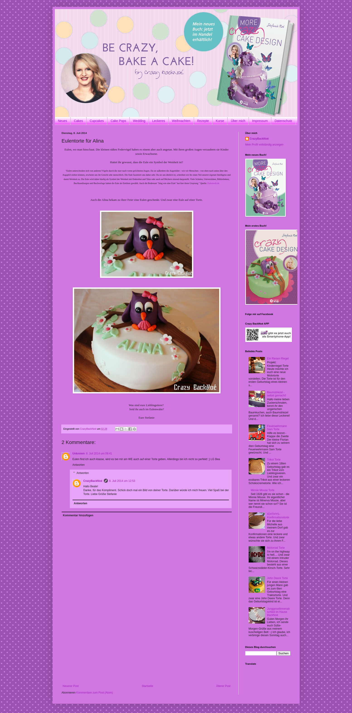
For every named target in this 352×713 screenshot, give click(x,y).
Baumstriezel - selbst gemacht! (276, 394)
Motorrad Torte (276, 547)
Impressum (260, 121)
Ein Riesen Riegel (278, 358)
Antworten (79, 464)
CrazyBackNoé (92, 481)
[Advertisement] (147, 650)
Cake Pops (118, 121)
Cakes (78, 121)
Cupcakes (97, 121)
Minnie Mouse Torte (262, 490)
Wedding (139, 121)
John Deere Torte (277, 578)
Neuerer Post (71, 686)
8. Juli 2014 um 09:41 (99, 453)
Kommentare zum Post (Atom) (94, 692)
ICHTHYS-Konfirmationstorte (278, 515)
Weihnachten (181, 121)
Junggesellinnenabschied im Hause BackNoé (278, 612)
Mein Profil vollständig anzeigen (264, 144)
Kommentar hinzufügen (78, 515)
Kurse (220, 121)
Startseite (147, 686)
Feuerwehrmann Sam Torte (277, 427)
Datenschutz (283, 121)
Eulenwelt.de (213, 183)
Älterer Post (223, 686)
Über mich (238, 121)
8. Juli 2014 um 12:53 (122, 481)
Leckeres (158, 121)
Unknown (79, 453)
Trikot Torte (273, 459)
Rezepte (203, 121)
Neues (62, 121)
